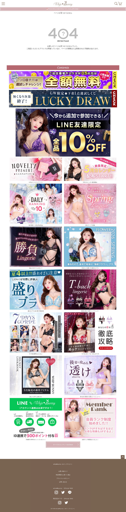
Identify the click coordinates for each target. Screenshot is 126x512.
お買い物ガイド (63, 471)
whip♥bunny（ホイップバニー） (63, 464)
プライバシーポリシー (63, 478)
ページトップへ (123, 457)
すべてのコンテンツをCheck (63, 445)
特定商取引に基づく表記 (63, 475)
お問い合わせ (63, 482)
